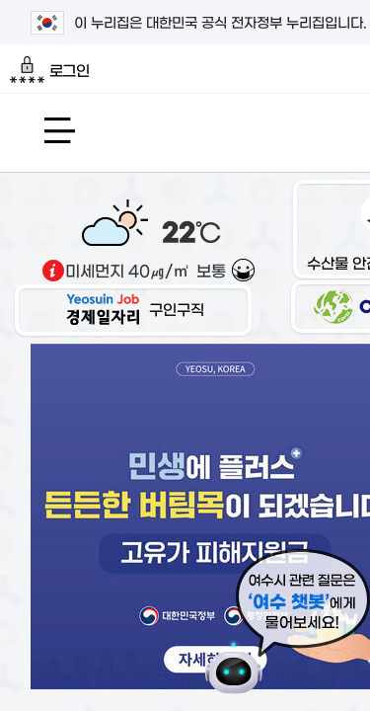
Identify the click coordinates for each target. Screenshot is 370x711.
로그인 (50, 70)
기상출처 (53, 270)
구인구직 (133, 308)
